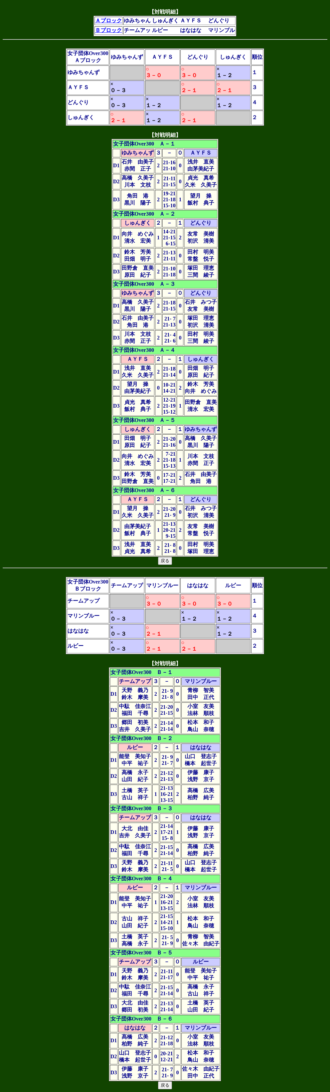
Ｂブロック (108, 30)
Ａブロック (108, 20)
